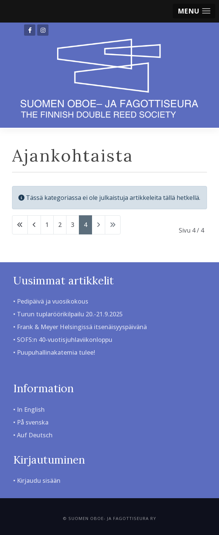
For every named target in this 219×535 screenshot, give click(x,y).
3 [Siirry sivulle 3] (72, 225)
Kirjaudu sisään (38, 480)
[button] (194, 11)
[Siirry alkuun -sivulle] (20, 224)
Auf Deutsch (35, 435)
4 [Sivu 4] (85, 225)
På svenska (32, 422)
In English (31, 409)
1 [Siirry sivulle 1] (47, 225)
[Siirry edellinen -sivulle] (34, 224)
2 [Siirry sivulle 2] (60, 225)
